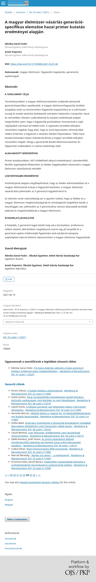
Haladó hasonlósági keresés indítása (39, 482)
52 (21, 475)
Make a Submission (17, 519)
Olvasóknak (10, 538)
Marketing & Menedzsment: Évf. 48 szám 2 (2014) (50, 402)
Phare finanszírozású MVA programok (47, 448)
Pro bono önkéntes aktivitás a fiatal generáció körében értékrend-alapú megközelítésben (47, 369)
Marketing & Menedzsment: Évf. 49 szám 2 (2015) (57, 435)
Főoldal (8, 12)
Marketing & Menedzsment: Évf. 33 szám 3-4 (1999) (53, 410)
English (9, 499)
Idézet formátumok (15, 321)
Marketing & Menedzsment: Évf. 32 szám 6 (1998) (47, 450)
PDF (10, 279)
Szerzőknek (10, 543)
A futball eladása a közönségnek (45, 390)
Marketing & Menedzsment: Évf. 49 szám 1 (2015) (50, 445)
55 (30, 475)
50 (14, 475)
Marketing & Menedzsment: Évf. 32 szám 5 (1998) (44, 392)
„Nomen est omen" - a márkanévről (50, 455)
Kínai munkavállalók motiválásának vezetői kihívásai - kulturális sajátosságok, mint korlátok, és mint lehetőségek (48, 399)
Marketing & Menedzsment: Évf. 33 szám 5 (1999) (47, 457)
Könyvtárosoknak (13, 548)
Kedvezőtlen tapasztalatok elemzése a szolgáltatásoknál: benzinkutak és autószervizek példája (48, 463)
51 (18, 475)
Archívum (20, 12)
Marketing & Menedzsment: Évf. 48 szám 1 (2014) (49, 428)
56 (34, 475)
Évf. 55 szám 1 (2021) (39, 12)
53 (24, 475)
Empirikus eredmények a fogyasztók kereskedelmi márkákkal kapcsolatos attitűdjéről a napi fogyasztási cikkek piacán (51, 424)
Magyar (9, 504)
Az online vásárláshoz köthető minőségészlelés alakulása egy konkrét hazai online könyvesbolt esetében (46, 442)
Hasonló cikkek (15, 384)
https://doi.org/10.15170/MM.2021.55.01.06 (34, 63)
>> (39, 475)
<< (6, 475)
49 (11, 475)
